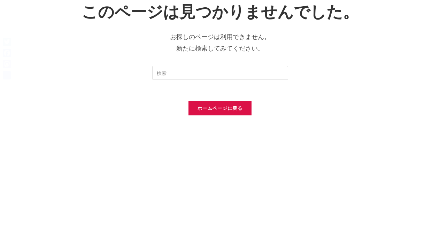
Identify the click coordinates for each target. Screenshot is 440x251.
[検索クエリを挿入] (220, 73)
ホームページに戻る (220, 108)
